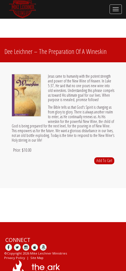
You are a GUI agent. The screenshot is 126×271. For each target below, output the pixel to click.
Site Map (36, 258)
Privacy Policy (14, 258)
